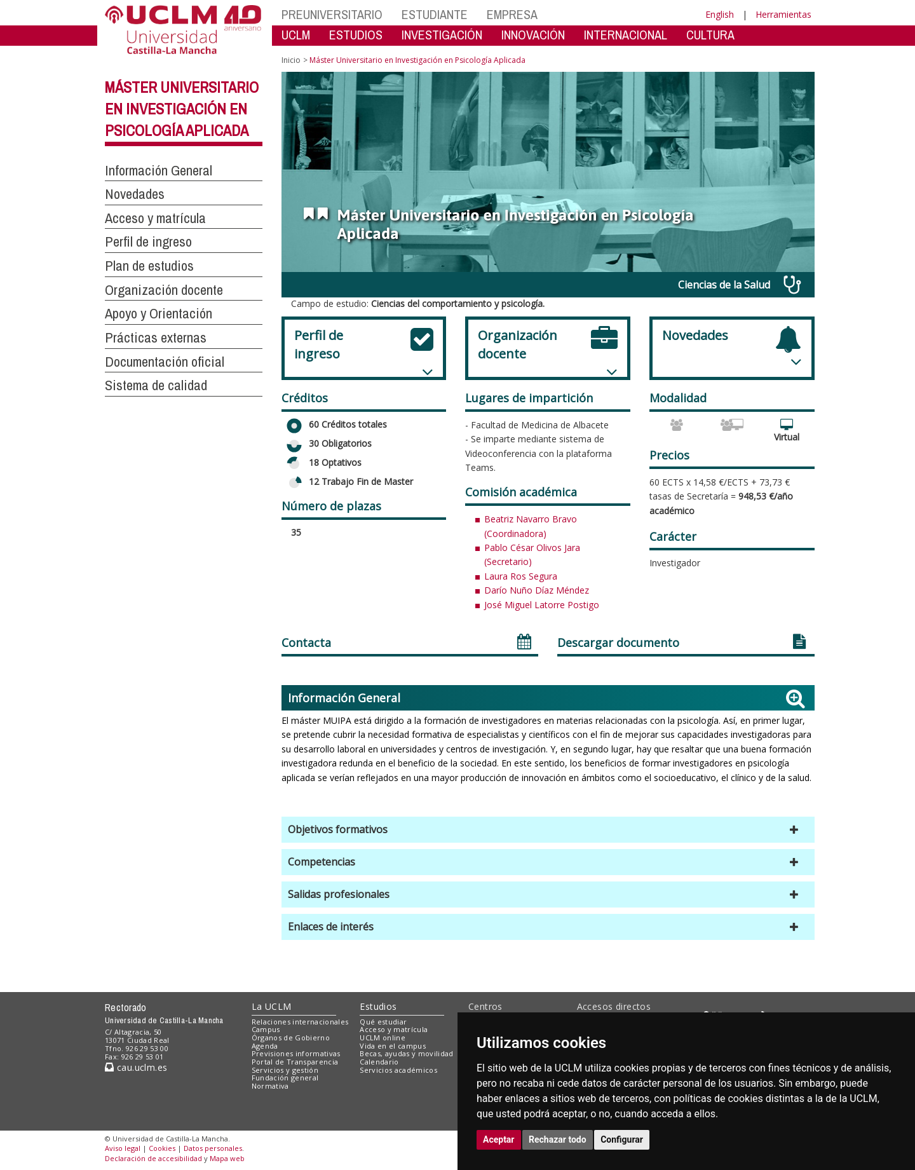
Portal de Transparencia (295, 1061)
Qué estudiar (383, 1021)
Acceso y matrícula (394, 1029)
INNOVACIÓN (533, 34)
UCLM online (382, 1037)
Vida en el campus (393, 1046)
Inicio (291, 60)
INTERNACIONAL (625, 34)
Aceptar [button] (499, 1139)
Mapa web (227, 1158)
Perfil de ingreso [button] (148, 241)
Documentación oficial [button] (164, 361)
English (719, 14)
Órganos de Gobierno (291, 1037)
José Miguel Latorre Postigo (541, 605)
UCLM (295, 34)
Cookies (162, 1148)
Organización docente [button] (164, 289)
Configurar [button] (621, 1139)
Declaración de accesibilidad (153, 1158)
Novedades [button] (135, 193)
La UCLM (272, 1006)
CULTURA (710, 34)
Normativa (270, 1086)
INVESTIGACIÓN (442, 34)
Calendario (379, 1061)
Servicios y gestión (285, 1070)
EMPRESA (512, 14)
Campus (266, 1029)
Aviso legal (122, 1148)
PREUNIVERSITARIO (332, 14)
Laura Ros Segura (520, 576)
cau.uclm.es (136, 1067)
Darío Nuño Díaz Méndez (536, 590)
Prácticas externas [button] (156, 337)
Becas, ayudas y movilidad (406, 1053)
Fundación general (285, 1077)
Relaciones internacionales (300, 1021)
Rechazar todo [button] (557, 1139)
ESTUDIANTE (435, 14)
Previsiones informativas (296, 1053)
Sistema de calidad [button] (156, 385)
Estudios (378, 1006)
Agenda (265, 1046)
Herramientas (783, 14)
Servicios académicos (398, 1070)
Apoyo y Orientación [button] (158, 313)
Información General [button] (158, 170)
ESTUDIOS (356, 34)
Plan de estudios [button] (149, 265)
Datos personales (213, 1148)
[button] (548, 830)
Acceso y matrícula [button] (155, 218)
